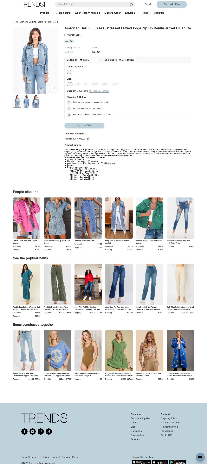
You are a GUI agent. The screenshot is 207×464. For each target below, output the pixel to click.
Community (136, 431)
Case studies (137, 435)
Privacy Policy (50, 457)
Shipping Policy (169, 419)
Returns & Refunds (170, 423)
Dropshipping (63, 13)
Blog (133, 427)
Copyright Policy (70, 457)
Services (130, 13)
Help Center (167, 431)
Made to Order (112, 13)
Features (135, 440)
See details (104, 102)
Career (134, 423)
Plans (145, 13)
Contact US (166, 435)
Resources (158, 13)
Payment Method (169, 427)
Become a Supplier (140, 419)
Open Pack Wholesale (87, 13)
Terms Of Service (29, 457)
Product (44, 13)
